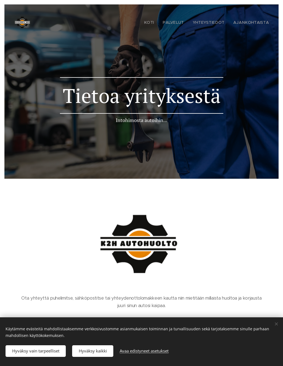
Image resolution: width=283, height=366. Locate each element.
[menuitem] (158, 22)
